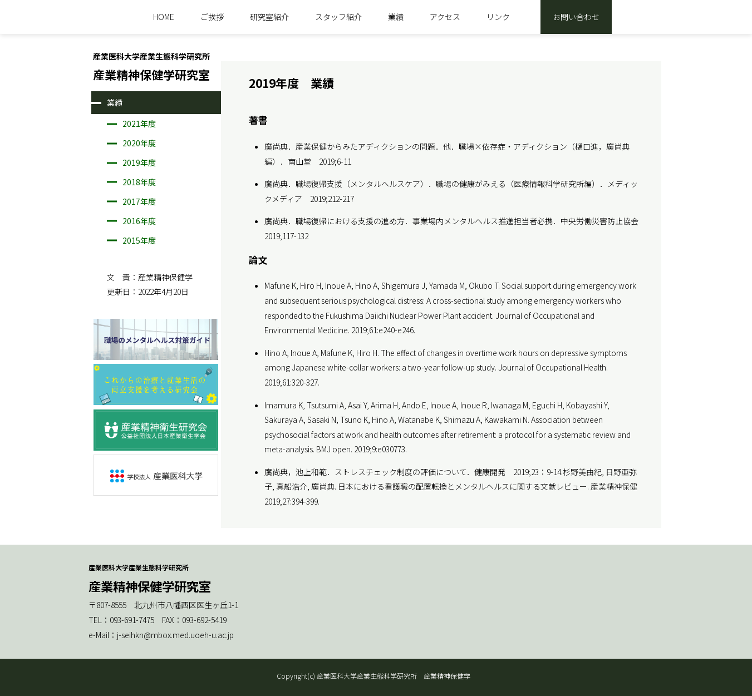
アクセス (445, 16)
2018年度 (139, 181)
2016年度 (139, 220)
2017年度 (139, 201)
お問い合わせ (576, 16)
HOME (163, 16)
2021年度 (139, 123)
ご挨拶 (212, 16)
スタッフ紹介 (338, 16)
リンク (498, 16)
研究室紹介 (269, 16)
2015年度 (139, 240)
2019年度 (139, 162)
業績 (396, 16)
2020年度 (139, 143)
